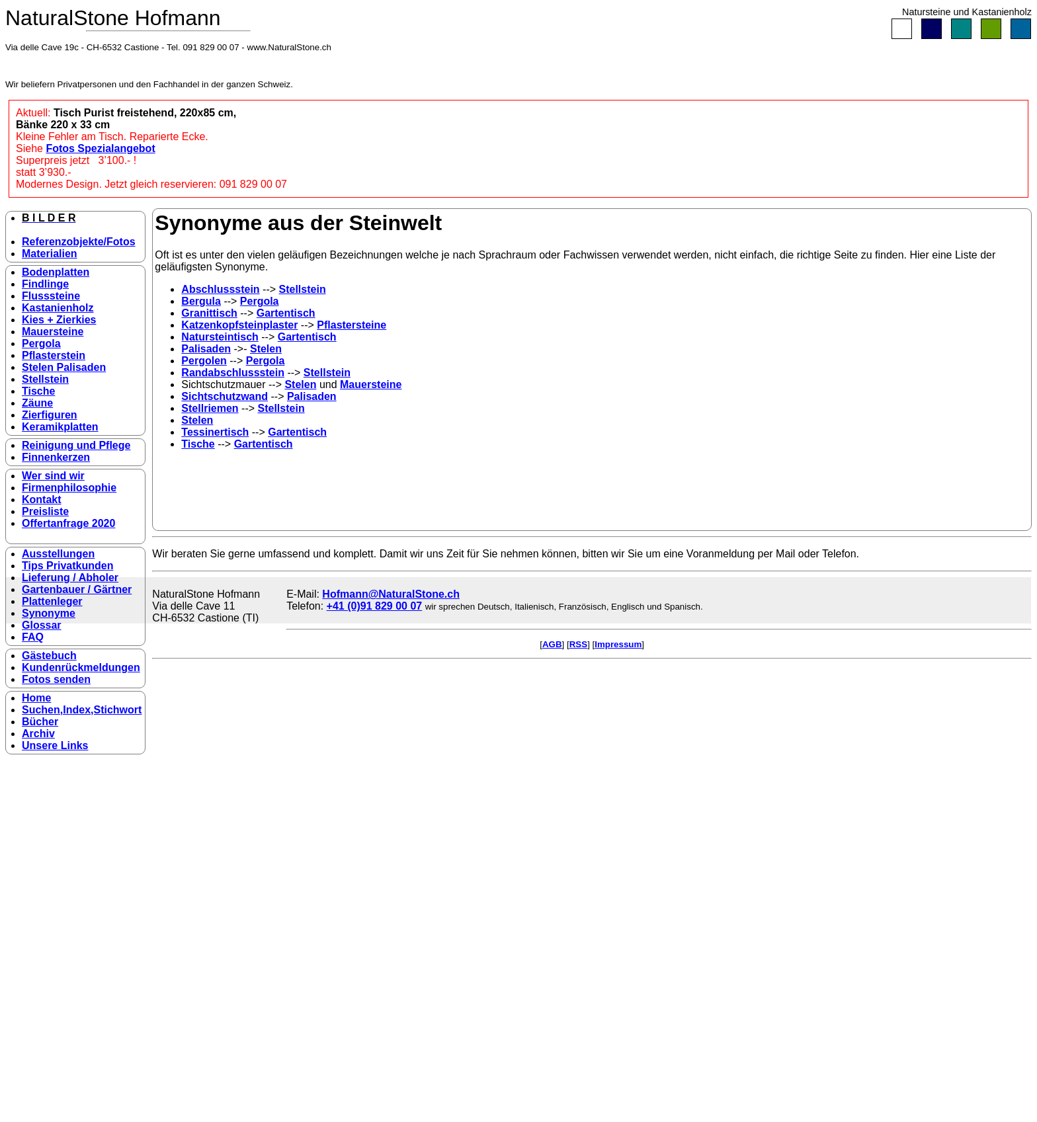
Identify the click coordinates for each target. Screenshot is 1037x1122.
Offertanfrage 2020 (68, 523)
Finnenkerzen (56, 457)
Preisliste (45, 511)
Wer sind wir (53, 475)
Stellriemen (209, 408)
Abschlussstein (220, 289)
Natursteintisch (219, 336)
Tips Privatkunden (67, 565)
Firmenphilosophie (69, 487)
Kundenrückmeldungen (81, 667)
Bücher (40, 721)
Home (36, 697)
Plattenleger (52, 601)
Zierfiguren (49, 415)
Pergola (41, 343)
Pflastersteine (351, 325)
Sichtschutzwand (224, 396)
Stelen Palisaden (64, 367)
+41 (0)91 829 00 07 (375, 606)
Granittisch (209, 313)
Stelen (266, 348)
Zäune (37, 403)
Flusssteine (51, 295)
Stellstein (45, 379)
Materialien (49, 253)
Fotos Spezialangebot (100, 148)
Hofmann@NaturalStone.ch (391, 594)
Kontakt (42, 499)
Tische (38, 391)
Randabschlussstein (232, 372)
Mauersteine (52, 331)
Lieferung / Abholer (70, 577)
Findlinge (45, 284)
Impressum (618, 644)
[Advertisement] (205, 890)
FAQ (33, 637)
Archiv (38, 733)
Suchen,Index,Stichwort (82, 709)
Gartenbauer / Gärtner (77, 589)
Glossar (42, 625)
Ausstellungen (58, 553)
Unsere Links (55, 745)
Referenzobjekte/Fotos (79, 241)
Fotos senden (56, 679)
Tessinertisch (215, 432)
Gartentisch (286, 313)
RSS (578, 644)
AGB (552, 644)
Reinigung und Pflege (76, 445)
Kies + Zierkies (59, 319)
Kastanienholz (57, 307)
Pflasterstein (53, 355)
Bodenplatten (55, 272)
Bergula (201, 301)
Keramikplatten (60, 426)
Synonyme (48, 613)
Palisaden (206, 348)
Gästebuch (49, 655)
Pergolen (203, 360)
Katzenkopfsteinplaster (239, 325)
